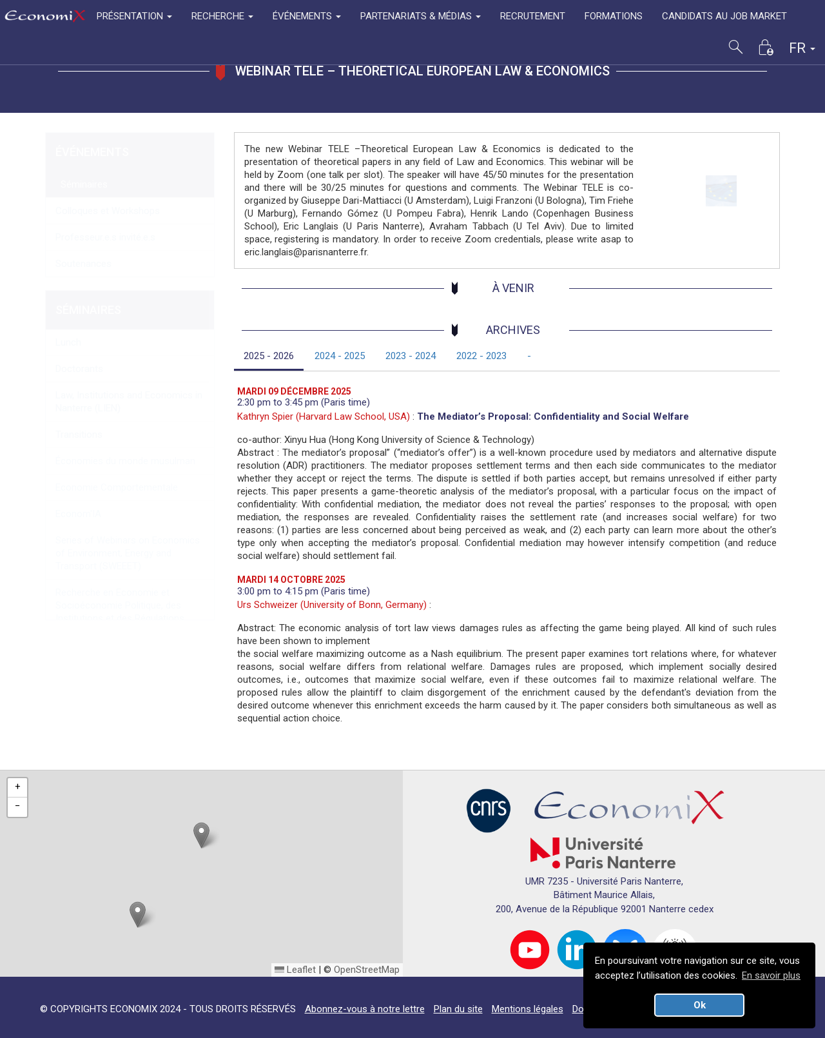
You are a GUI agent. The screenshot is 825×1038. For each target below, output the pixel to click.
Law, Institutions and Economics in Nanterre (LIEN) (128, 401)
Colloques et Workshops (107, 211)
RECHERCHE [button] (222, 16)
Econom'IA (78, 514)
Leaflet (295, 969)
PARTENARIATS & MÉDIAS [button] (420, 16)
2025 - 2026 (269, 356)
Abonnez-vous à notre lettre (365, 1009)
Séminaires (81, 184)
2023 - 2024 (410, 356)
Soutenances (83, 263)
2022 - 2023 (481, 356)
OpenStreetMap (367, 969)
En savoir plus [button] (771, 975)
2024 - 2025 (340, 356)
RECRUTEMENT (532, 16)
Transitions (78, 434)
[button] (201, 835)
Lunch (68, 342)
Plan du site (458, 1009)
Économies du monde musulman (125, 461)
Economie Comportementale (116, 487)
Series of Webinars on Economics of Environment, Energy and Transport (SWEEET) (127, 553)
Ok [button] (700, 1005)
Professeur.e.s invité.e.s (105, 237)
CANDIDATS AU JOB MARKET (724, 16)
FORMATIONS (614, 16)
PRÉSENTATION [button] (134, 16)
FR (802, 48)
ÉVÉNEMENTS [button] (307, 16)
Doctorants (79, 369)
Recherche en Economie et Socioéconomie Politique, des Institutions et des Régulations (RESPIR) (119, 612)
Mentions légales (527, 1009)
